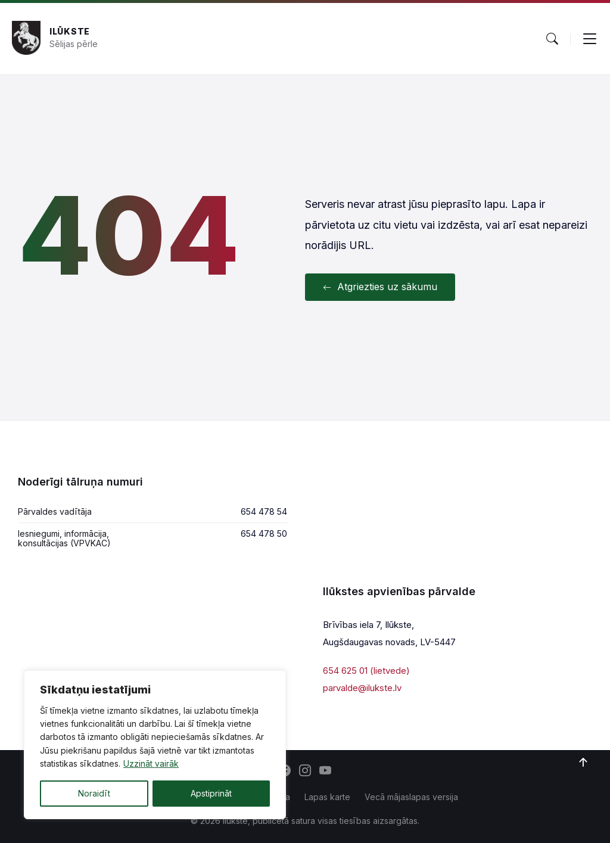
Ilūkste (69, 31)
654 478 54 (264, 511)
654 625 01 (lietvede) (366, 670)
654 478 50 (264, 533)
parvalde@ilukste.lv (362, 687)
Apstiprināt (211, 793)
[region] (155, 744)
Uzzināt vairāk (151, 764)
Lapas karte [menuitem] (327, 797)
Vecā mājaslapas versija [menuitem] (411, 797)
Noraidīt (94, 793)
